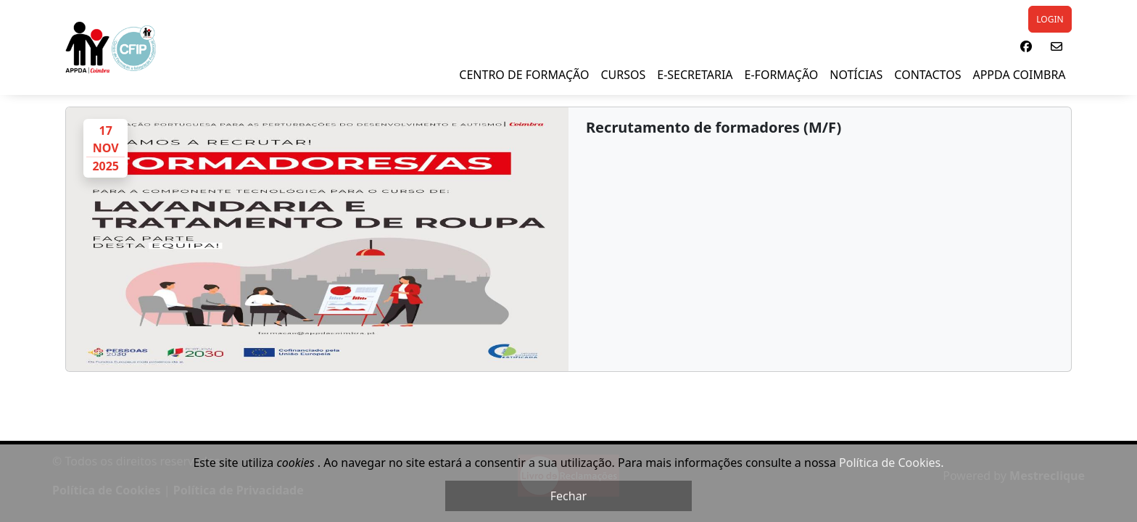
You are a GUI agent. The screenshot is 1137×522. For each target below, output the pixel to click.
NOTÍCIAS (856, 75)
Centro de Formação (524, 75)
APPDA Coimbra (1018, 75)
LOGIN (1049, 19)
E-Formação (782, 75)
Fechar (568, 496)
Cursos (622, 75)
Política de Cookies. (891, 463)
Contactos (927, 75)
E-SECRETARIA (694, 75)
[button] (1026, 46)
